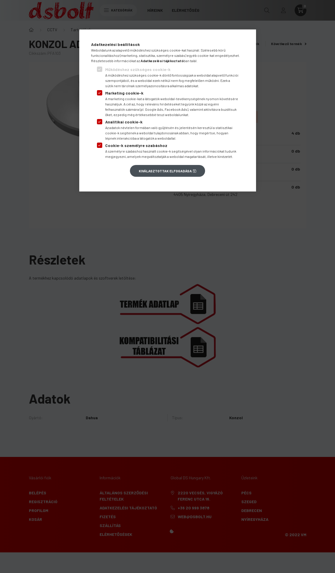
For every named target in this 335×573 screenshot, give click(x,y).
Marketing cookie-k (124, 92)
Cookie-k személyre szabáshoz (136, 145)
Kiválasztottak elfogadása (165, 171)
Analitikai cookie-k (124, 121)
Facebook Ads (176, 109)
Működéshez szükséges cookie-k (138, 69)
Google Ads (154, 109)
